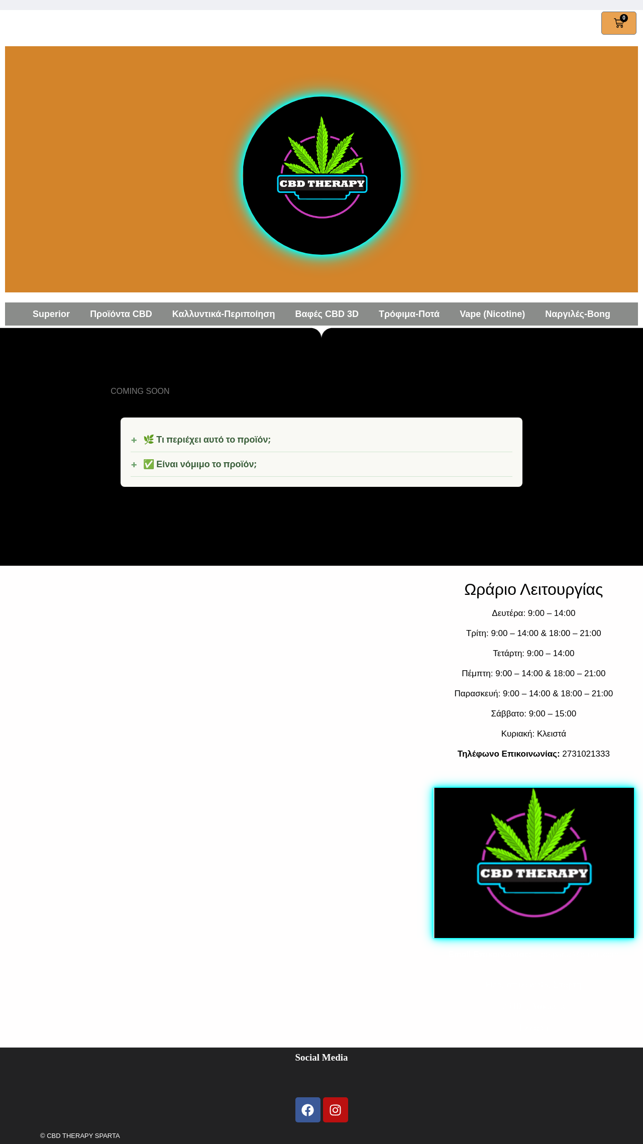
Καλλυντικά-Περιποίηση (223, 314)
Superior (51, 314)
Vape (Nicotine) (492, 314)
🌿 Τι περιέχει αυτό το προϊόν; (207, 439)
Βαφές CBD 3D (327, 314)
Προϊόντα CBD (121, 314)
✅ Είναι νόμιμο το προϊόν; (200, 464)
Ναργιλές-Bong (577, 314)
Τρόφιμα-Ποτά (409, 314)
